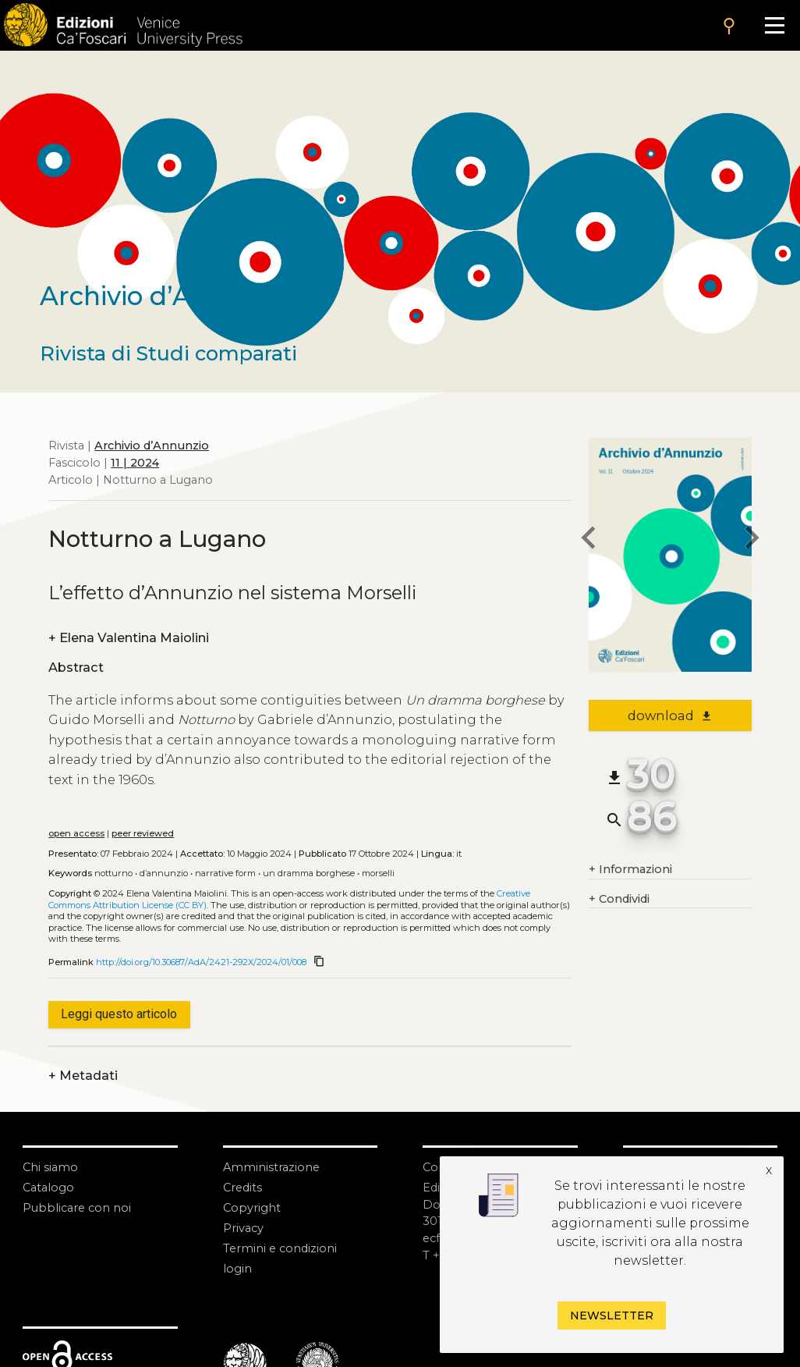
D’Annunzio (164, 873)
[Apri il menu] (774, 25)
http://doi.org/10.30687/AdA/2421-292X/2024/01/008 (201, 962)
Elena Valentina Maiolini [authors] (128, 638)
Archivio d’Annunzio (151, 446)
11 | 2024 (135, 463)
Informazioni (630, 870)
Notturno (113, 873)
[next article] (751, 540)
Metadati (83, 1076)
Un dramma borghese (309, 873)
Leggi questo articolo (119, 1014)
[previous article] (588, 540)
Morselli (378, 873)
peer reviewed (143, 833)
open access (76, 833)
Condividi (619, 899)
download (670, 715)
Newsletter (611, 1315)
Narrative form (225, 873)
